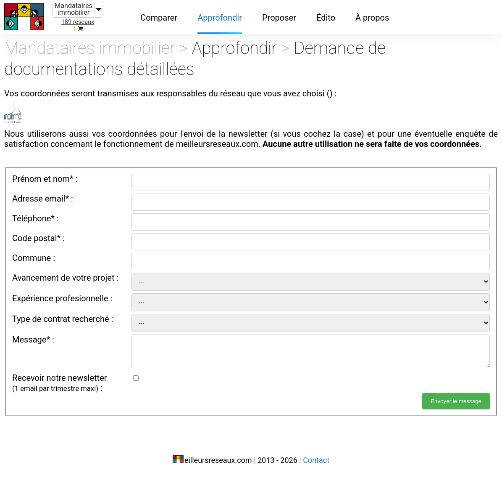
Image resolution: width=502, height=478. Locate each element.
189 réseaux (77, 22)
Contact (316, 460)
